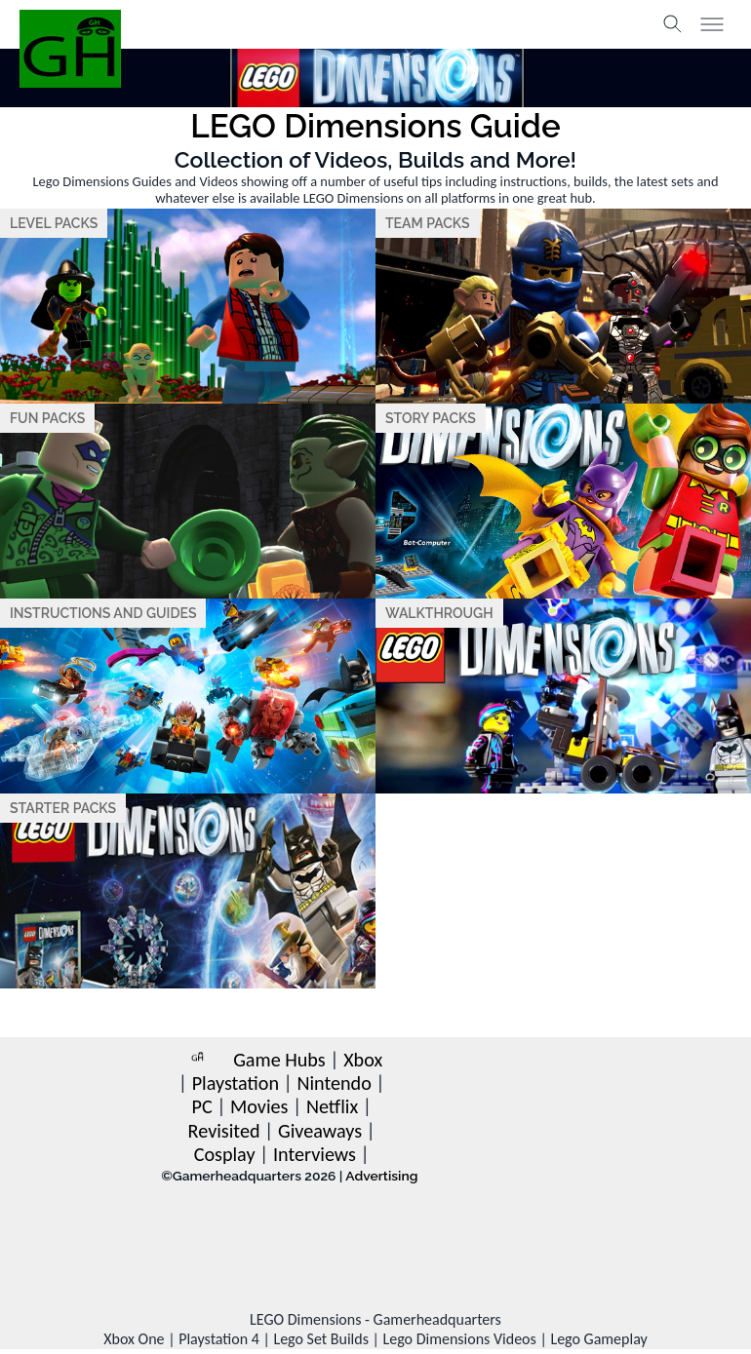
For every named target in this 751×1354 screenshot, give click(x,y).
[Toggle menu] (711, 24)
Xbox (362, 1059)
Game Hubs (279, 1059)
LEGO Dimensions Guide (375, 126)
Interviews (314, 1154)
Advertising (381, 1175)
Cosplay (225, 1154)
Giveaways (320, 1130)
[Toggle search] (672, 24)
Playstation (235, 1083)
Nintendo (333, 1083)
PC (201, 1106)
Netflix (332, 1106)
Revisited (224, 1130)
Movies (259, 1106)
